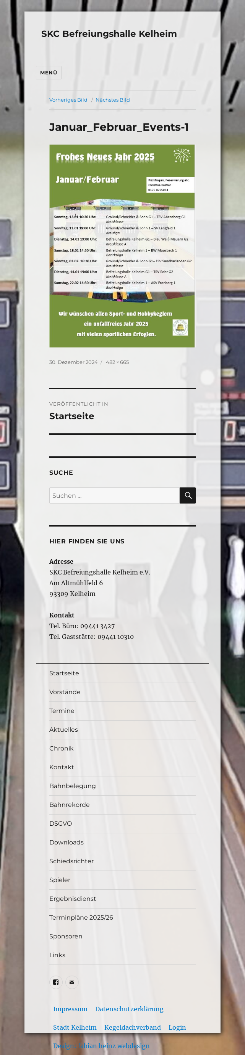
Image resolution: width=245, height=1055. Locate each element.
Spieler (59, 880)
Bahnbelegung (72, 786)
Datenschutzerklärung (129, 1009)
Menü (48, 72)
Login (177, 1027)
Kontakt (61, 767)
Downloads (66, 842)
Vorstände (65, 692)
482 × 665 (117, 362)
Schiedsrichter (71, 861)
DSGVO (60, 823)
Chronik (61, 748)
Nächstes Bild (113, 100)
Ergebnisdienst (72, 898)
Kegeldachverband (132, 1027)
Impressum (70, 1009)
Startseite (64, 673)
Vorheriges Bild (68, 100)
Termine (62, 710)
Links (57, 955)
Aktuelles (63, 729)
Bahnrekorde (69, 804)
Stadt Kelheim (75, 1027)
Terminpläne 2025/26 (81, 917)
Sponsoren (66, 936)
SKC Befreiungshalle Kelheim (109, 33)
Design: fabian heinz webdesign (101, 1046)
